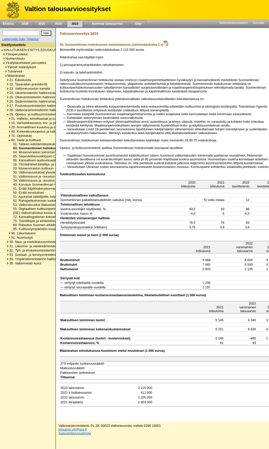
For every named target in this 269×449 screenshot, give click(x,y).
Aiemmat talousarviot (106, 24)
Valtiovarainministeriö (233, 23)
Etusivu (8, 24)
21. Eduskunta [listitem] (19, 80)
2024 (58, 24)
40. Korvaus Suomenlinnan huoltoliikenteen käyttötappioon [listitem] (55, 184)
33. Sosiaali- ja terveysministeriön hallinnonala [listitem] (42, 255)
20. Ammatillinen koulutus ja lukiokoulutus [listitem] (40, 127)
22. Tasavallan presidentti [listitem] (27, 84)
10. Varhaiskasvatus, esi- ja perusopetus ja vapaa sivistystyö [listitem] (54, 123)
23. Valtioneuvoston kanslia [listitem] (28, 88)
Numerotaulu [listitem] (14, 58)
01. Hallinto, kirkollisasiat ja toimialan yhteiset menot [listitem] (48, 118)
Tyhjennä (32, 39)
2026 (25, 24)
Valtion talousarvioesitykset (67, 9)
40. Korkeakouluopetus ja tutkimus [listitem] (35, 131)
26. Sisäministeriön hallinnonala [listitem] (31, 101)
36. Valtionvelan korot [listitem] (24, 263)
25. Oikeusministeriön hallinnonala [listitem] (34, 97)
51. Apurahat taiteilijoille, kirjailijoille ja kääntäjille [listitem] (47, 196)
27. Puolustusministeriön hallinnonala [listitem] (36, 106)
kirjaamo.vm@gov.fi (72, 429)
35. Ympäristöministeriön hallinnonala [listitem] (36, 259)
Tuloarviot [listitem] (13, 71)
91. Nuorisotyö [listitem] (20, 237)
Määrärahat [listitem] (15, 76)
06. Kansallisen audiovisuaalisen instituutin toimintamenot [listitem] (54, 160)
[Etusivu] (11, 10)
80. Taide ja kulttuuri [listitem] (24, 140)
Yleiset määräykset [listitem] (20, 67)
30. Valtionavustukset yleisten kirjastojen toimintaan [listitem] (50, 172)
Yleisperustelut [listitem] (15, 54)
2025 (42, 24)
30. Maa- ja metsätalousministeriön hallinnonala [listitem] (43, 242)
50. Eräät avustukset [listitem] (27, 192)
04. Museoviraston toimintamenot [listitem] (36, 152)
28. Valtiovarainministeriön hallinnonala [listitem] (37, 110)
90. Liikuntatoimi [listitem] (21, 233)
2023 (75, 24)
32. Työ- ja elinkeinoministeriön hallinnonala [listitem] (40, 250)
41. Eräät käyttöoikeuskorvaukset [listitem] (36, 188)
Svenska (258, 23)
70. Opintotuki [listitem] (20, 136)
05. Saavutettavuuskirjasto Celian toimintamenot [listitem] (47, 156)
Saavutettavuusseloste (74, 433)
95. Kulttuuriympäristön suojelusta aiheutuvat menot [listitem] (50, 229)
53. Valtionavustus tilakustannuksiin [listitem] (38, 205)
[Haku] (21, 33)
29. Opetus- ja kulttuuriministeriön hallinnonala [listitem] (42, 114)
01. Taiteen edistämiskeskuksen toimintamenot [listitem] (46, 144)
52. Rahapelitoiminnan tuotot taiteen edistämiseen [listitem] (49, 201)
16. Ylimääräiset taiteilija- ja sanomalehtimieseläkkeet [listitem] (51, 164)
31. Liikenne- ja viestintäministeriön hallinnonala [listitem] (43, 246)
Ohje (138, 24)
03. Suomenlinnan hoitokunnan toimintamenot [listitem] (48, 148)
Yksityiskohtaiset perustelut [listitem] (24, 63)
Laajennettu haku (13, 39)
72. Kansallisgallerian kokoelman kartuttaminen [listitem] (46, 217)
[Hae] (46, 33)
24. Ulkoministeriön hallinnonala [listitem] (32, 93)
